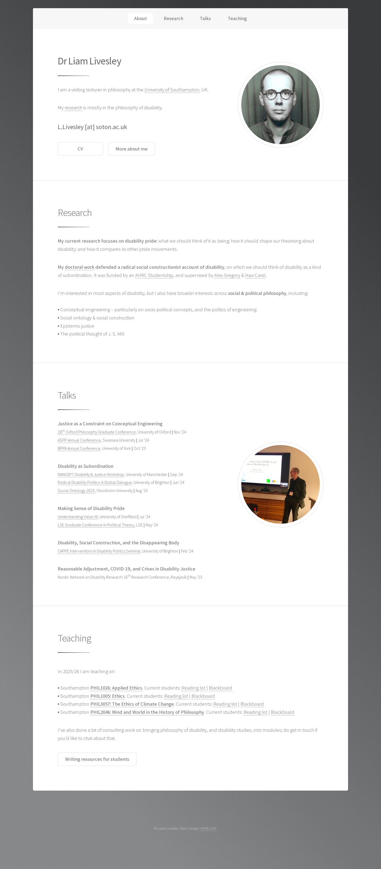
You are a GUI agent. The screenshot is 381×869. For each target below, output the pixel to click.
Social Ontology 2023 (76, 490)
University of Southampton (171, 90)
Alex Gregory (227, 275)
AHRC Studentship (154, 275)
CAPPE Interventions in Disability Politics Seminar (99, 551)
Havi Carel (255, 275)
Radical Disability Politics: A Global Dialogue (95, 482)
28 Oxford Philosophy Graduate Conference (97, 432)
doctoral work (79, 267)
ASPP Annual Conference (79, 440)
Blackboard (220, 688)
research (73, 108)
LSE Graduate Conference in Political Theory (96, 524)
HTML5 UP (208, 828)
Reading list (193, 688)
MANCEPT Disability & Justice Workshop (91, 474)
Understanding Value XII (78, 516)
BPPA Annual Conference (79, 448)
